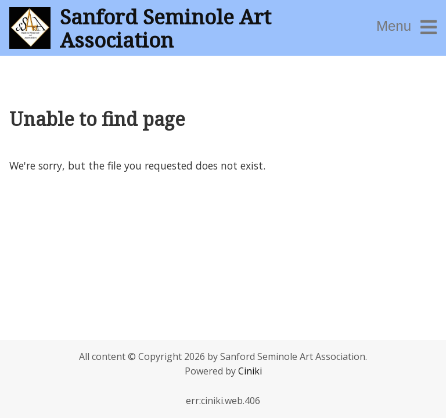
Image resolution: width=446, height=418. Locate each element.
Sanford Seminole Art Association (165, 27)
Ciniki (250, 371)
